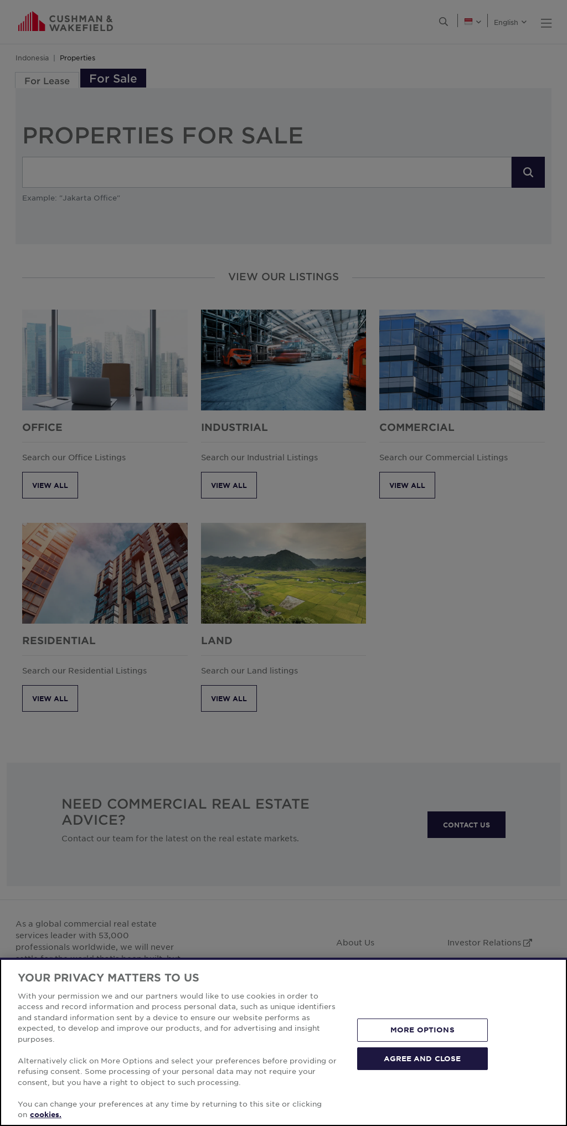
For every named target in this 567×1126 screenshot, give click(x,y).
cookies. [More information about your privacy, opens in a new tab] (45, 1114)
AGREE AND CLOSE (422, 1057)
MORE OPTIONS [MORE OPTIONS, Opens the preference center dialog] (422, 1029)
